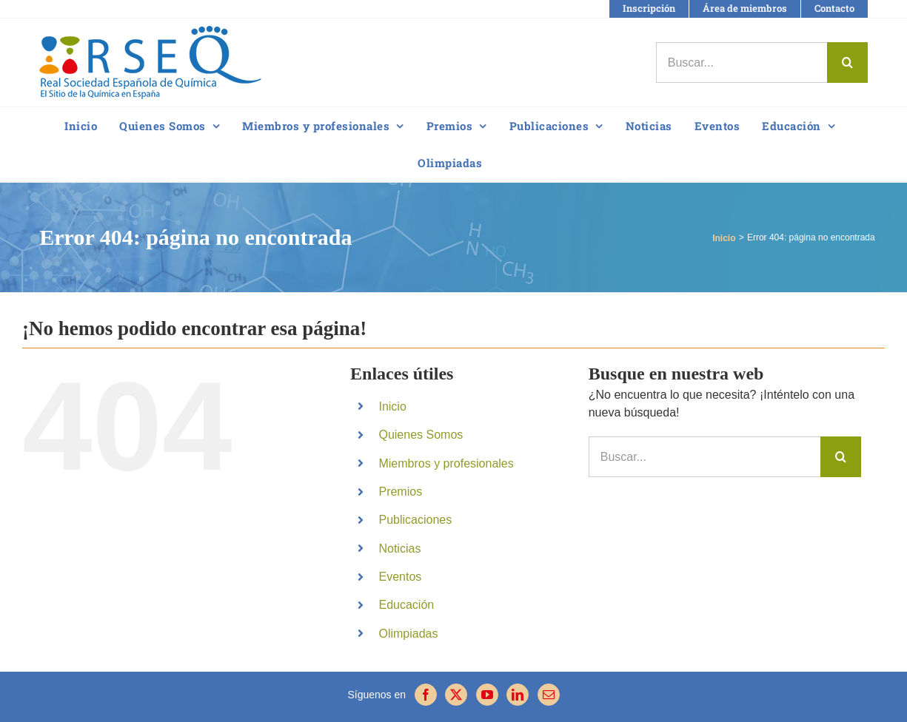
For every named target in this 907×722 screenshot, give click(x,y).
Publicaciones (415, 519)
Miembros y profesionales (445, 463)
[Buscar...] (741, 62)
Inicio (392, 406)
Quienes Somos (420, 434)
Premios (400, 491)
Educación (406, 604)
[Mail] (549, 695)
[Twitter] (456, 695)
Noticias (399, 548)
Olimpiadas (408, 633)
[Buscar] (847, 62)
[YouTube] (487, 695)
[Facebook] (426, 695)
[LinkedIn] (517, 695)
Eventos (399, 576)
